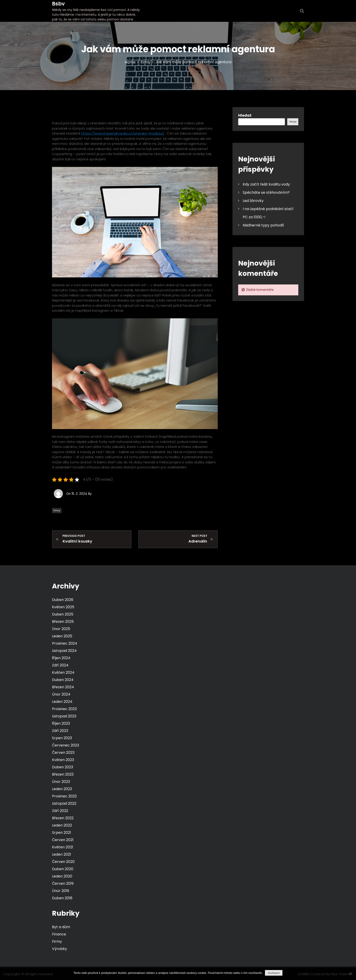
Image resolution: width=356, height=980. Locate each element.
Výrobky (59, 948)
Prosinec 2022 (64, 796)
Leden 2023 (62, 789)
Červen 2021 (63, 839)
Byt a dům (61, 927)
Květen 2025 (63, 607)
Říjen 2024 (61, 658)
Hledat (245, 115)
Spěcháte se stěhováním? (266, 192)
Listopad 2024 (64, 650)
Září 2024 (60, 665)
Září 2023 (60, 730)
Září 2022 (60, 810)
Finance (59, 934)
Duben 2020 (62, 869)
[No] (350, 973)
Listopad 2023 (64, 716)
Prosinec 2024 (64, 643)
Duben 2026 (62, 599)
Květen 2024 (63, 672)
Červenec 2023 (65, 745)
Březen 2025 (63, 621)
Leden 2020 (62, 876)
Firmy (56, 510)
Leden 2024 (62, 701)
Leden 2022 (62, 825)
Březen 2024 (63, 687)
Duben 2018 (62, 898)
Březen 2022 (63, 818)
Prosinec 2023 (64, 708)
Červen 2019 (63, 883)
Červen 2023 (63, 752)
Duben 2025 (62, 614)
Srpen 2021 (61, 832)
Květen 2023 (63, 759)
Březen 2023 (63, 774)
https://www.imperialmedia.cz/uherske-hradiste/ (122, 133)
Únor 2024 (61, 694)
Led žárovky (253, 200)
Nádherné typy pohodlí (263, 225)
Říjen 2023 (61, 723)
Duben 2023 (62, 767)
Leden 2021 (61, 854)
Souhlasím (274, 973)
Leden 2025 (62, 636)
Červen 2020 (63, 861)
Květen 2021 (62, 847)
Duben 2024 (63, 679)
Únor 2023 (61, 781)
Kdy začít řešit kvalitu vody (266, 184)
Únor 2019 (60, 890)
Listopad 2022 (64, 803)
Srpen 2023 (62, 738)
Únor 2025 (61, 628)
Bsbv (58, 3)
